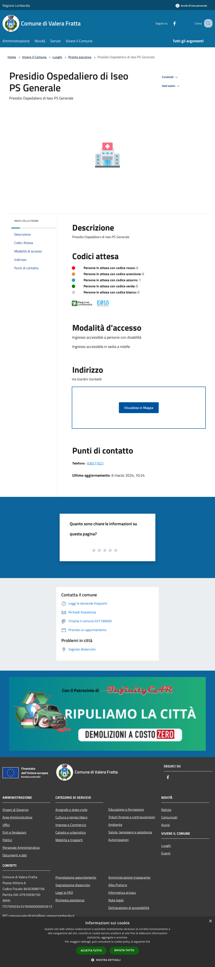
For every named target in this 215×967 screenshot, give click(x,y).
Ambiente (115, 824)
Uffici (6, 824)
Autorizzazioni (118, 839)
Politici (7, 839)
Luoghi (57, 57)
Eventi (165, 853)
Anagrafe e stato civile (71, 809)
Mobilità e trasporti (69, 839)
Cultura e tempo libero (71, 817)
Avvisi (165, 824)
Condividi (170, 77)
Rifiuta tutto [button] (124, 950)
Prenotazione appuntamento (75, 877)
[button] (107, 960)
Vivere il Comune (34, 57)
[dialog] (107, 942)
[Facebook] (170, 23)
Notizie (166, 809)
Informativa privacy (122, 892)
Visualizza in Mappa (138, 407)
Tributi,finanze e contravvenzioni (131, 817)
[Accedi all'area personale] (191, 6)
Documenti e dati (15, 855)
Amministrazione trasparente (129, 877)
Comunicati (169, 817)
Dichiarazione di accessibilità (128, 907)
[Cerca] (207, 23)
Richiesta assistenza (69, 900)
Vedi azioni (171, 86)
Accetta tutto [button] (91, 950)
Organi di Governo (15, 809)
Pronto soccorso (79, 57)
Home (12, 57)
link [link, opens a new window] (148, 941)
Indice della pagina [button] (26, 221)
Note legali (116, 900)
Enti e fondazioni (14, 832)
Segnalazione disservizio (72, 884)
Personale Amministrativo (21, 847)
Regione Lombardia (16, 5)
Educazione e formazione (126, 809)
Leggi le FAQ (64, 892)
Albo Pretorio (117, 884)
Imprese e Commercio (70, 824)
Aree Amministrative (17, 817)
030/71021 (95, 463)
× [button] (210, 921)
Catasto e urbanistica (70, 832)
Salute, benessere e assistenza (130, 832)
